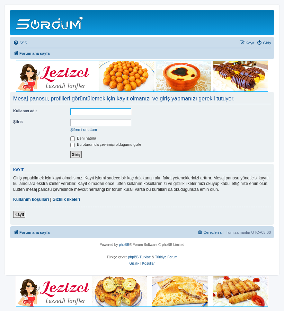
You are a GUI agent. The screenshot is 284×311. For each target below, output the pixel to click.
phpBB (124, 245)
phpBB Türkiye (139, 257)
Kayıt (19, 214)
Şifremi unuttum (83, 129)
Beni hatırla (83, 138)
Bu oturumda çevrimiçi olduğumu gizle (105, 144)
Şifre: (18, 121)
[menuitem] (20, 43)
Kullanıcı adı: (25, 111)
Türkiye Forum (166, 257)
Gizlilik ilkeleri (66, 199)
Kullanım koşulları (31, 199)
